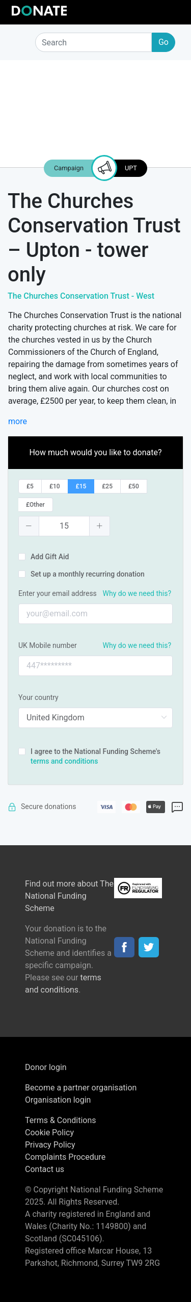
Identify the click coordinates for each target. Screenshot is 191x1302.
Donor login (46, 1067)
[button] (29, 526)
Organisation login (58, 1100)
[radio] (30, 486)
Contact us (44, 1169)
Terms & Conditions (60, 1120)
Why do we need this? (137, 593)
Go (163, 42)
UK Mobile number (47, 645)
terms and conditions (64, 761)
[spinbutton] (64, 526)
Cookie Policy (49, 1132)
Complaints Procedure (65, 1157)
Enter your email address (57, 593)
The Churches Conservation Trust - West (81, 296)
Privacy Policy (50, 1145)
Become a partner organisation (81, 1087)
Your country (38, 697)
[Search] (93, 42)
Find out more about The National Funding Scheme (69, 896)
